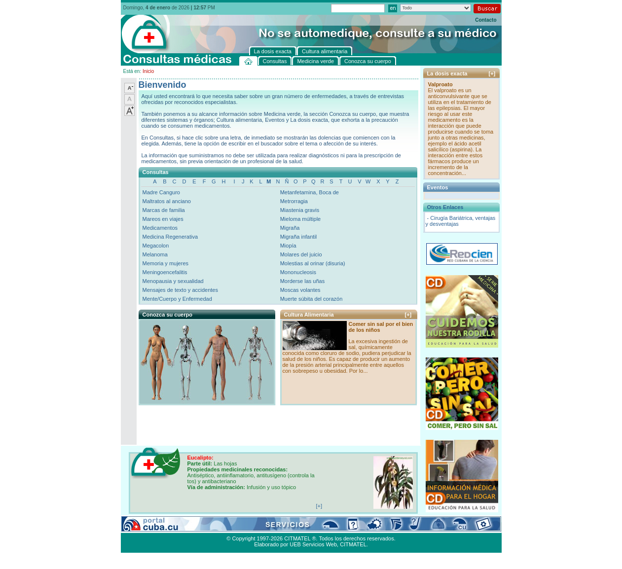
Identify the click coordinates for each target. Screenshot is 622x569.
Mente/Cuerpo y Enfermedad (177, 299)
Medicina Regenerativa (170, 237)
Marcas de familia (164, 210)
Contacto (485, 20)
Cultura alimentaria (322, 527)
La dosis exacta (276, 527)
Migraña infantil (298, 237)
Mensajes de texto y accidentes (180, 290)
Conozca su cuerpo (229, 527)
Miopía (288, 246)
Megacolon (156, 246)
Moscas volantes (300, 290)
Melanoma (155, 254)
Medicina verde (183, 527)
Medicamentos (160, 228)
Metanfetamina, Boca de (309, 192)
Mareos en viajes (163, 219)
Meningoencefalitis (165, 272)
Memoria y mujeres (166, 263)
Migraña (290, 228)
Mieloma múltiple (300, 219)
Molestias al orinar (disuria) (312, 263)
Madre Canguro (161, 192)
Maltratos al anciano (167, 201)
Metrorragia (294, 201)
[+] (408, 315)
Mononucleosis (298, 272)
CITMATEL (353, 544)
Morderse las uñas (302, 281)
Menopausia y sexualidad (173, 281)
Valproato (440, 84)
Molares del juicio (301, 254)
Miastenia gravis (299, 210)
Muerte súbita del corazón (311, 299)
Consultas (148, 527)
